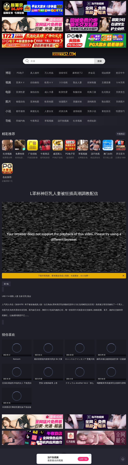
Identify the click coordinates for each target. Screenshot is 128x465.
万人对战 (49, 72)
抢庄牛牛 (120, 72)
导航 (8, 121)
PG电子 (20, 72)
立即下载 (83, 459)
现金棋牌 (106, 72)
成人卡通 (49, 91)
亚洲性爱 (20, 91)
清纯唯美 (91, 101)
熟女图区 (106, 101)
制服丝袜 (77, 91)
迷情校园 (77, 111)
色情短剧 (91, 120)
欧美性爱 (63, 91)
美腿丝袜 (77, 101)
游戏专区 (63, 72)
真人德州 (34, 72)
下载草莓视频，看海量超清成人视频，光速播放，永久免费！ (81, 275)
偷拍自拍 (34, 91)
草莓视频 (49, 120)
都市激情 (20, 111)
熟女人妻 (77, 82)
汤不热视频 (63, 120)
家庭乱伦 (34, 111)
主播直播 (106, 82)
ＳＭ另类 (120, 82)
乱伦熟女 (106, 91)
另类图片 (120, 101)
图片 (8, 101)
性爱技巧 (120, 111)
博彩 (8, 73)
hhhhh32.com (64, 54)
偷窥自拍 (20, 101)
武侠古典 (63, 111)
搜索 (99, 61)
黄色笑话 (106, 111)
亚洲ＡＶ (20, 82)
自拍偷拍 (34, 82)
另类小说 (91, 111)
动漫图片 (63, 101)
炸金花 (91, 72)
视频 (8, 82)
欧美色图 (49, 101)
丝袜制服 (91, 82)
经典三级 (91, 91)
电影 (8, 92)
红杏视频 (77, 120)
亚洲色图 (34, 101)
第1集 (6, 284)
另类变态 (120, 91)
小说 (8, 111)
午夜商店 (34, 120)
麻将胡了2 (77, 72)
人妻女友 (49, 111)
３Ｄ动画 (63, 82)
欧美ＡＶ (49, 82)
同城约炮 (20, 120)
